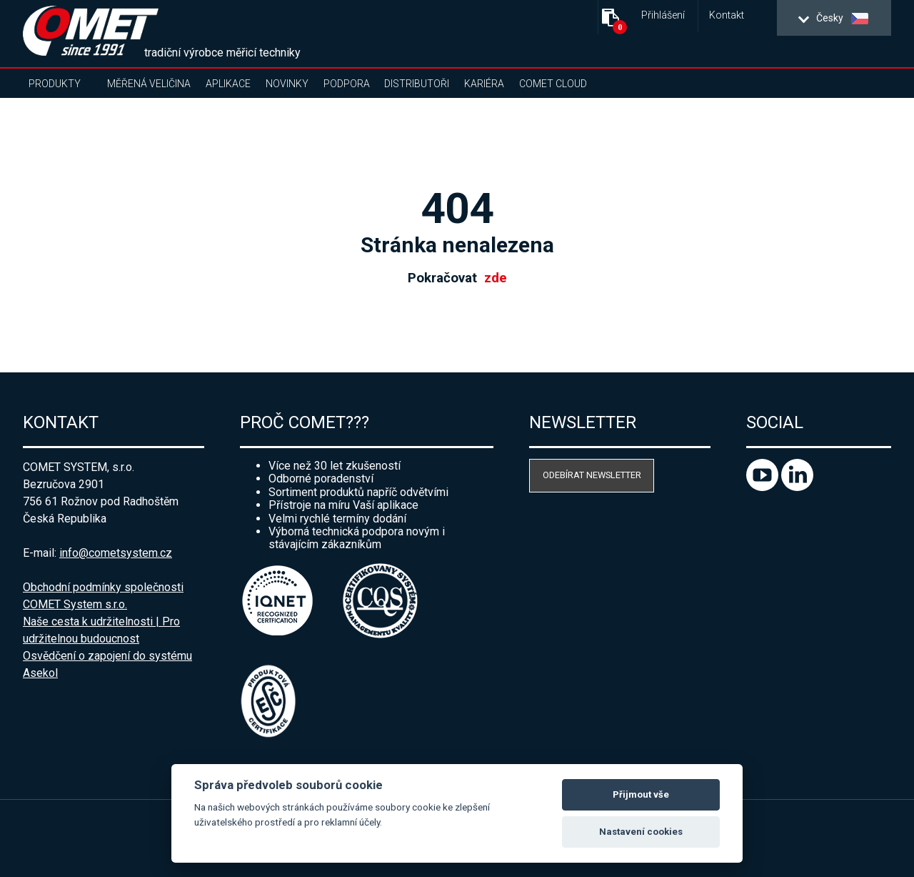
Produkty (55, 83)
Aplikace (228, 83)
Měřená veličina (149, 83)
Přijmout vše (641, 794)
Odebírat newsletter (592, 475)
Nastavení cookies (641, 831)
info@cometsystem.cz (115, 553)
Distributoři (416, 83)
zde (495, 278)
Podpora (346, 83)
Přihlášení (663, 15)
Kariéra (484, 83)
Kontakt (726, 15)
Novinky (287, 83)
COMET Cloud (553, 83)
